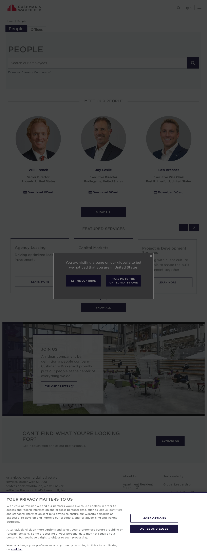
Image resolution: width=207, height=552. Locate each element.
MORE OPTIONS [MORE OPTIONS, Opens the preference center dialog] (154, 524)
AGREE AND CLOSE (154, 534)
